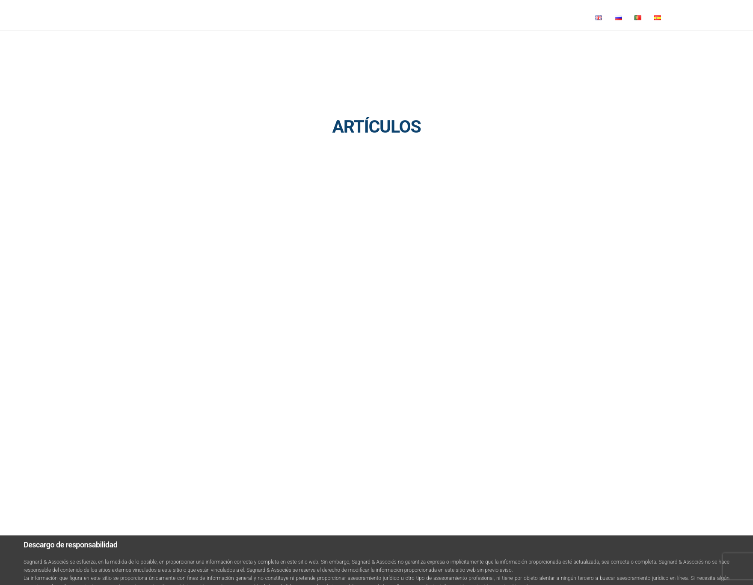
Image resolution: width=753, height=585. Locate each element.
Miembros (159, 44)
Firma (126, 44)
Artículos (292, 44)
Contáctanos (332, 44)
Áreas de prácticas (210, 44)
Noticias (256, 44)
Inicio (99, 44)
